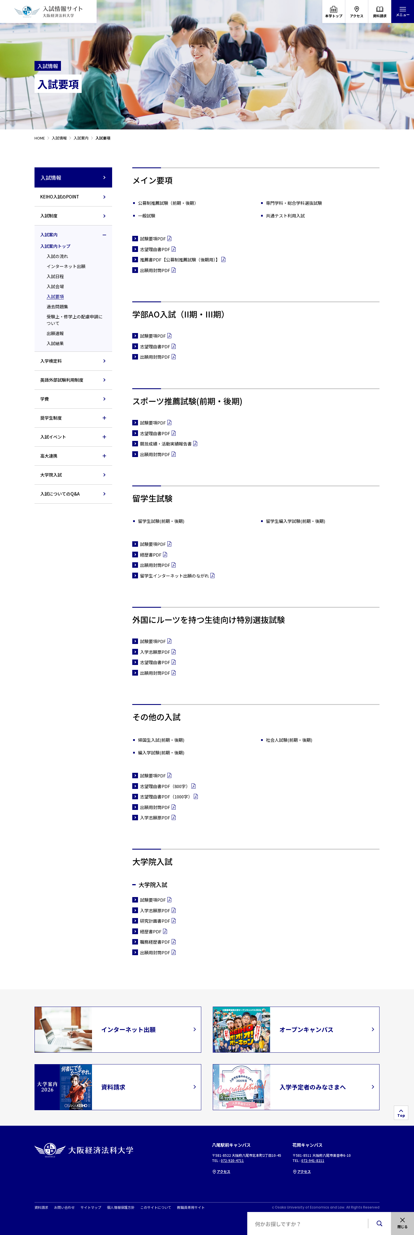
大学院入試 (51, 475)
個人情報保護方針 (121, 1207)
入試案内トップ (55, 246)
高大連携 (48, 456)
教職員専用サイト (191, 1207)
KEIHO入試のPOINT (59, 197)
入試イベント (53, 437)
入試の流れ (57, 256)
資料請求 (41, 1207)
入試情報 (73, 177)
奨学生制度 (51, 418)
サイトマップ (90, 1207)
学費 (44, 399)
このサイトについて (155, 1207)
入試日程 (55, 276)
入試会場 (55, 286)
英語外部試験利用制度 (61, 380)
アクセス (221, 1171)
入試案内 (48, 235)
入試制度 (48, 216)
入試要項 (55, 296)
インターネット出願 (66, 266)
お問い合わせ (64, 1207)
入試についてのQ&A (60, 494)
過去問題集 (57, 306)
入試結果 (55, 343)
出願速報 (55, 333)
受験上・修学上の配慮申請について (75, 319)
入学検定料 (51, 361)
